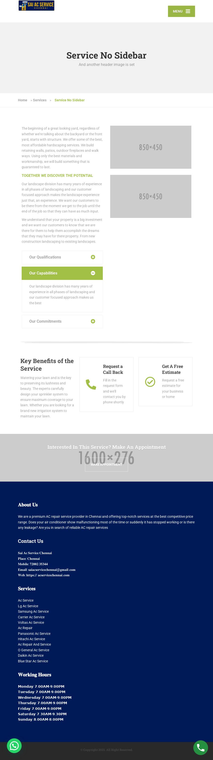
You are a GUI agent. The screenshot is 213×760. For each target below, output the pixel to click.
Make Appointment (106, 464)
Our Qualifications (45, 257)
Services (39, 100)
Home (22, 100)
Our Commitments (45, 321)
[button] (14, 745)
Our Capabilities (43, 273)
